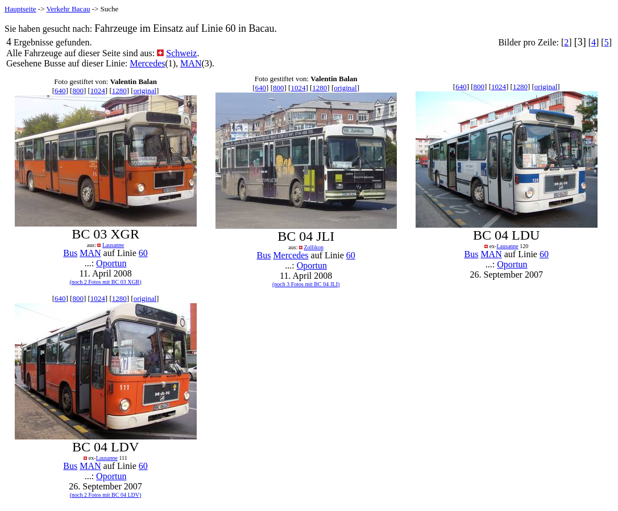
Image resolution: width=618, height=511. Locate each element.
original (145, 90)
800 (78, 90)
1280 (119, 90)
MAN (190, 63)
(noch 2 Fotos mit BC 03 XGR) (105, 282)
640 (60, 90)
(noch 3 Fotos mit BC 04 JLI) (305, 284)
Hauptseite (20, 9)
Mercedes (147, 63)
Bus (70, 253)
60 (143, 253)
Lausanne (113, 245)
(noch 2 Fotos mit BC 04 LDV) (106, 495)
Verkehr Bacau (68, 9)
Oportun (111, 263)
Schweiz (181, 53)
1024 (97, 90)
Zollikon (313, 247)
